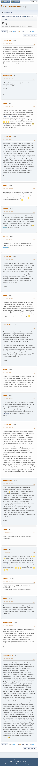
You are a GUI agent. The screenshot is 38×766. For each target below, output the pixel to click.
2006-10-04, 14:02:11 (8, 188)
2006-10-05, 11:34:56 (8, 625)
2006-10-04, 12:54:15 (8, 79)
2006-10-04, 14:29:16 (8, 259)
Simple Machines (24, 761)
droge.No (6, 413)
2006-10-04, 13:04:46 (8, 106)
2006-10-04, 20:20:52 (8, 483)
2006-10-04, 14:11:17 (8, 211)
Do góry (4, 744)
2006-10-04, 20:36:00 (8, 552)
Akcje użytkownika (30, 35)
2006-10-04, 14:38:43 (8, 298)
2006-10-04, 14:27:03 (8, 239)
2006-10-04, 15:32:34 (8, 398)
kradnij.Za (6, 194)
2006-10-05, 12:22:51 (8, 658)
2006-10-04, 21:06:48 (8, 601)
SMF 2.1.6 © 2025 (14, 761)
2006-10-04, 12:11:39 (8, 43)
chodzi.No (6, 564)
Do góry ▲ (21, 759)
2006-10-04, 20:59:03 (8, 581)
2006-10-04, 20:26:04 (8, 532)
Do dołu (4, 31)
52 (31, 31)
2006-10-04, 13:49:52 (8, 139)
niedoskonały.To (8, 116)
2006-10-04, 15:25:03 (8, 372)
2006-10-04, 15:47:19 (8, 427)
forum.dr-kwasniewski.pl (14, 6)
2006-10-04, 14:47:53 (8, 328)
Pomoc (16, 759)
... (29, 31)
